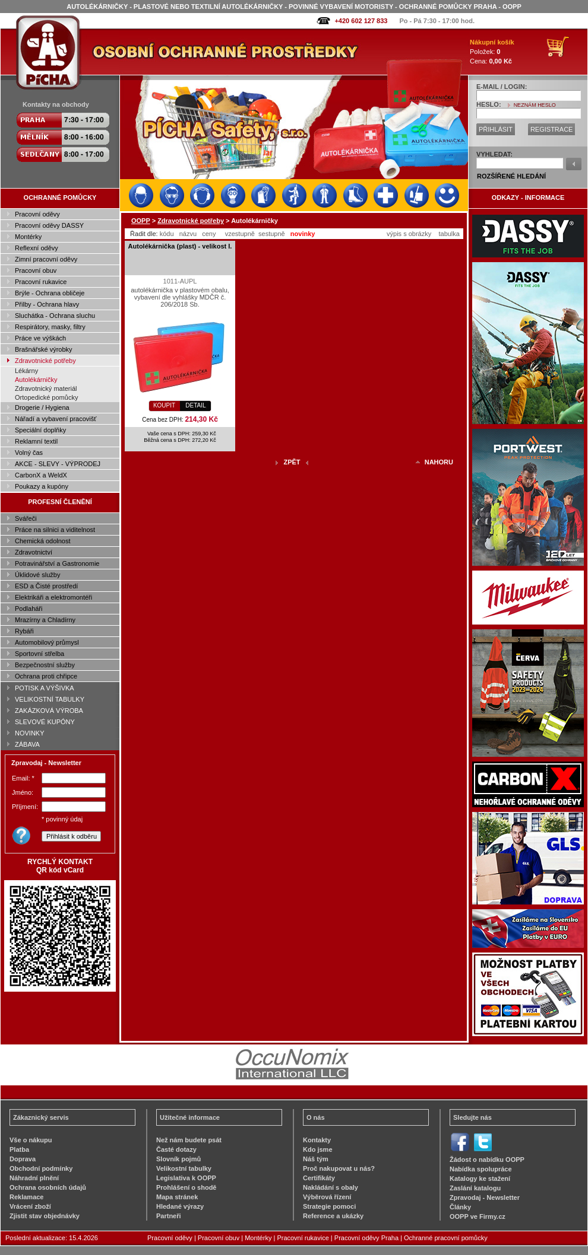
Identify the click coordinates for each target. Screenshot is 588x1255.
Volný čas (29, 452)
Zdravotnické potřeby (45, 360)
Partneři (168, 1215)
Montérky (28, 236)
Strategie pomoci (329, 1206)
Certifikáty (319, 1177)
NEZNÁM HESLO (535, 105)
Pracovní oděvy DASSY (49, 225)
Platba (19, 1149)
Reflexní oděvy (36, 247)
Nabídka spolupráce (481, 1169)
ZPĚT (291, 462)
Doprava (23, 1158)
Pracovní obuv (35, 270)
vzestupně (240, 233)
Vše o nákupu (31, 1139)
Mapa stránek (177, 1196)
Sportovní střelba (39, 653)
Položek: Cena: (492, 52)
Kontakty (317, 1139)
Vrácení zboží (30, 1206)
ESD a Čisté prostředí (46, 586)
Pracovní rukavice (41, 281)
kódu (167, 233)
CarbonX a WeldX (41, 475)
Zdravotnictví (33, 552)
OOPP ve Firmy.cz (477, 1216)
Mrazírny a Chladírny (45, 619)
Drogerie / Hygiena (42, 407)
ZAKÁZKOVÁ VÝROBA (49, 710)
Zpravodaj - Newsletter (485, 1197)
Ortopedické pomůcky (46, 397)
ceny (209, 233)
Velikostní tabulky (183, 1168)
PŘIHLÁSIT (496, 129)
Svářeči (26, 518)
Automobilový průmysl (47, 642)
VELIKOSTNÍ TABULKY (49, 699)
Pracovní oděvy (37, 214)
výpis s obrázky (409, 233)
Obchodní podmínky (41, 1168)
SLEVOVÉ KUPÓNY (45, 721)
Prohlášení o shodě (186, 1187)
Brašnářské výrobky (43, 349)
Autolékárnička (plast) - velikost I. (180, 246)
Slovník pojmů (178, 1158)
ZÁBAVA (27, 744)
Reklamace (27, 1196)
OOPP (140, 220)
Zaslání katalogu (475, 1188)
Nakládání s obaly (330, 1187)
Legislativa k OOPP (186, 1177)
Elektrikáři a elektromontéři (53, 597)
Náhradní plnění (34, 1177)
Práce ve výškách (40, 338)
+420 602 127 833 (360, 20)
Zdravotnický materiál (46, 388)
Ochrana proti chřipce (46, 676)
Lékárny (26, 370)
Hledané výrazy (180, 1206)
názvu (188, 233)
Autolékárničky (36, 379)
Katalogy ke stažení (480, 1178)
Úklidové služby (37, 574)
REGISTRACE (551, 129)
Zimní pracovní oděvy (46, 259)
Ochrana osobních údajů (48, 1187)
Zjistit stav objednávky (45, 1215)
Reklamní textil (36, 441)
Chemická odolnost (43, 540)
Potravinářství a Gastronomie (57, 563)
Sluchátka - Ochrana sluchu (55, 315)
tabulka (448, 233)
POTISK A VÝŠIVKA (44, 688)
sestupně (271, 233)
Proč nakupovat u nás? (339, 1168)
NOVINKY (30, 733)
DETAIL (195, 405)
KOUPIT (164, 405)
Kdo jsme (318, 1149)
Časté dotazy (176, 1149)
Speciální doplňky (40, 430)
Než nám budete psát (189, 1139)
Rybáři (24, 631)
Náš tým (315, 1158)
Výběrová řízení (327, 1196)
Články (460, 1207)
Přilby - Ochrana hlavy (47, 304)
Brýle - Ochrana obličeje (49, 293)
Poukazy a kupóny (41, 486)
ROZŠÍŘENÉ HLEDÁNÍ (511, 176)
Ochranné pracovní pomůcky (446, 1237)
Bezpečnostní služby (45, 664)
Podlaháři (28, 608)
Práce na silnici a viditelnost (55, 529)
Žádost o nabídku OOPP (487, 1159)
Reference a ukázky (333, 1215)
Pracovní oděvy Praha (366, 1237)
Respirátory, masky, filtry (50, 326)
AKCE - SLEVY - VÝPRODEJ (57, 463)
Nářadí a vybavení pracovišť (55, 418)
